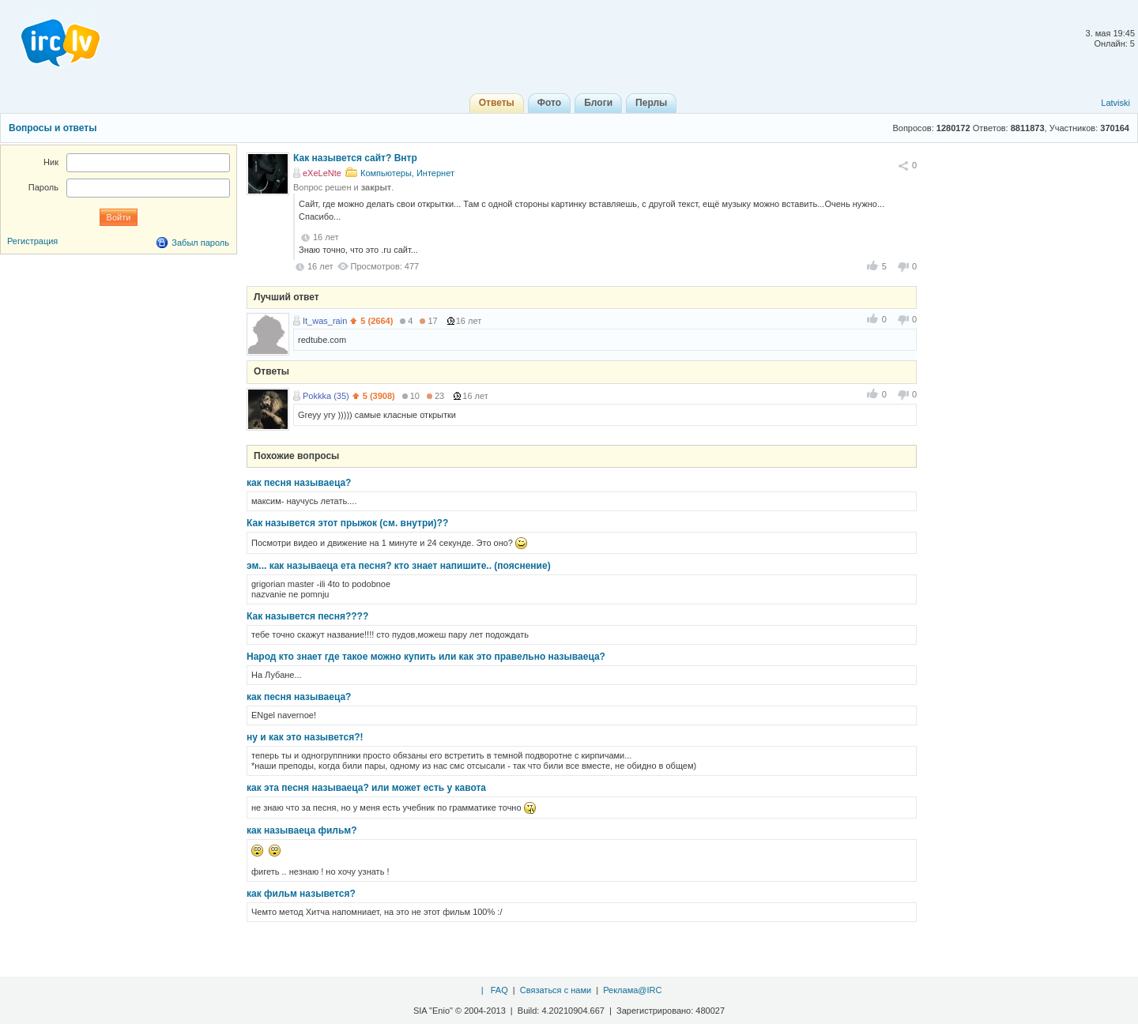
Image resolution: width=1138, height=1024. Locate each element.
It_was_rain (325, 321)
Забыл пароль (200, 242)
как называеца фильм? (301, 830)
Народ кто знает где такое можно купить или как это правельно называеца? (426, 656)
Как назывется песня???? (307, 616)
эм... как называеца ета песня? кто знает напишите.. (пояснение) (399, 565)
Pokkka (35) (326, 396)
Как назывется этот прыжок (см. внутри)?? (347, 523)
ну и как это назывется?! (305, 737)
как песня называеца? (299, 482)
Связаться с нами (555, 990)
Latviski (1115, 102)
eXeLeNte (322, 173)
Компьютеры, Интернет (407, 173)
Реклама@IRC (632, 990)
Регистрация (32, 241)
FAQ (499, 990)
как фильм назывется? (301, 893)
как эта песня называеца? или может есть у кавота (366, 787)
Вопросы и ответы (52, 128)
